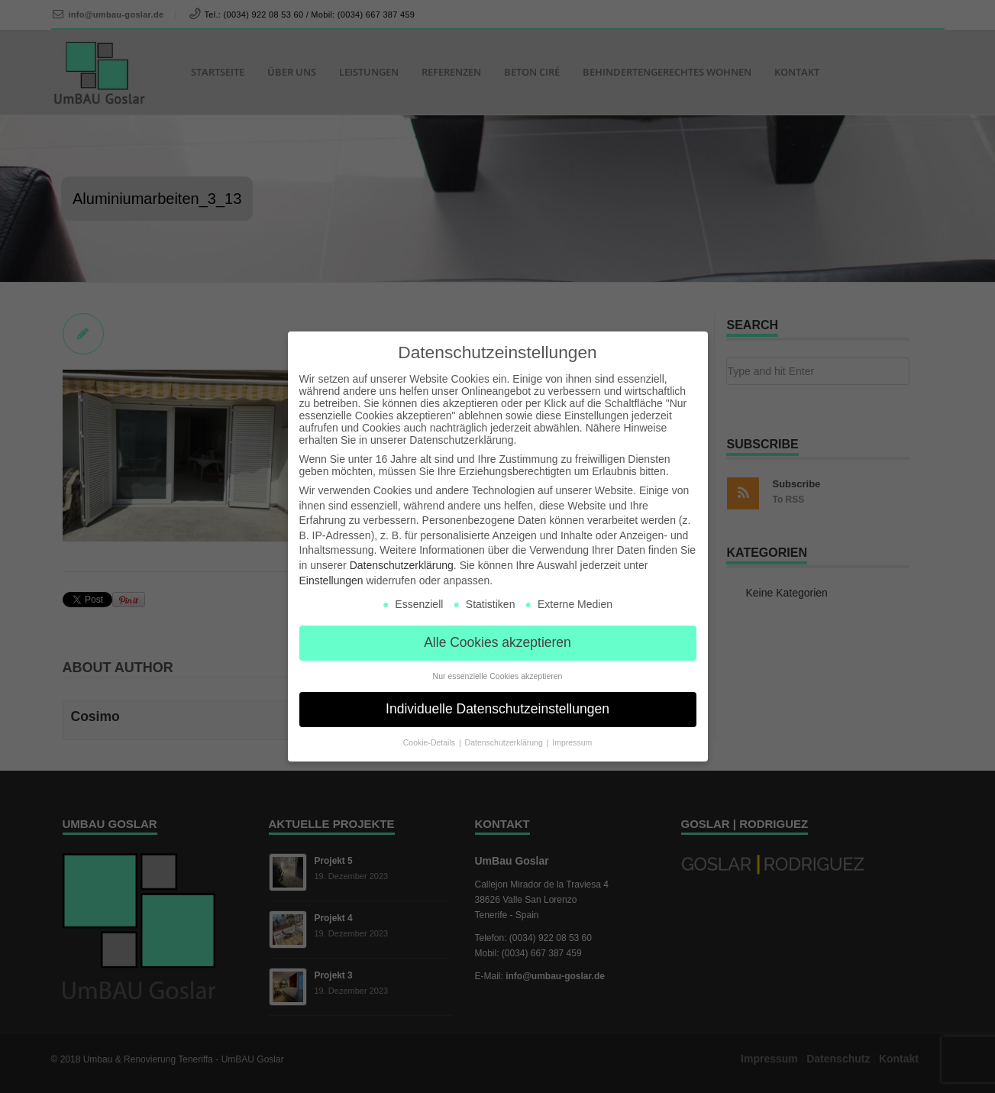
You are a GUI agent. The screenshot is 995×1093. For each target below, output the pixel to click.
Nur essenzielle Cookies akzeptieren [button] (498, 676)
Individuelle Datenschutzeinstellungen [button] (497, 708)
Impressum (572, 742)
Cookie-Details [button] (430, 742)
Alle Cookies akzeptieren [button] (497, 642)
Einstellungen (331, 580)
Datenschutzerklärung (402, 565)
